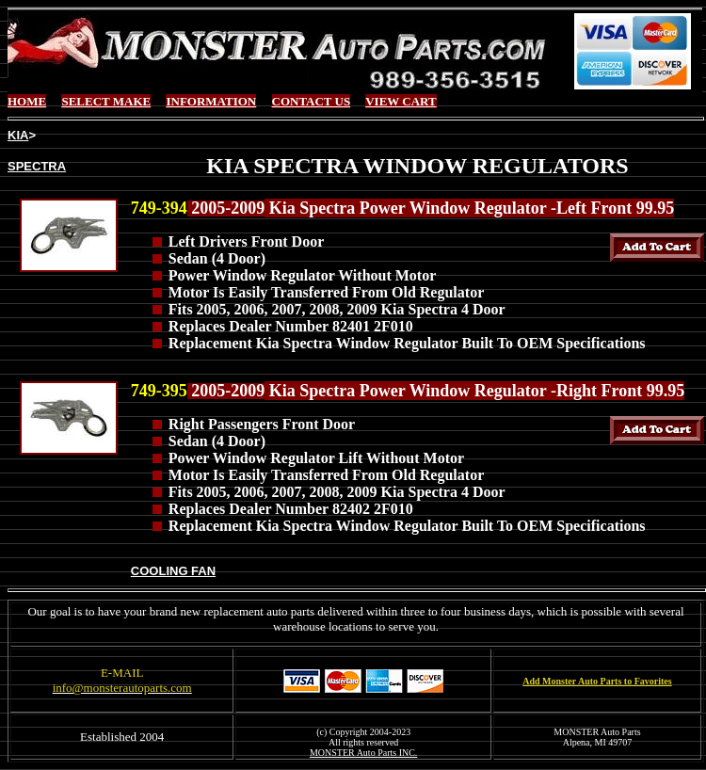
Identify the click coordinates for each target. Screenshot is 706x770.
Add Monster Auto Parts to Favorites (596, 681)
